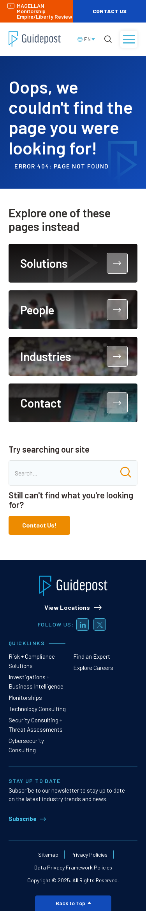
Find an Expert (91, 656)
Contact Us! (39, 525)
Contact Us (110, 11)
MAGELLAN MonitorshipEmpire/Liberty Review (39, 11)
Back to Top (73, 903)
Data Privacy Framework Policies (73, 867)
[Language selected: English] (86, 39)
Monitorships (25, 697)
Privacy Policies (88, 854)
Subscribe (23, 818)
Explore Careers (93, 667)
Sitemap (48, 854)
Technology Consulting (37, 708)
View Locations (67, 607)
